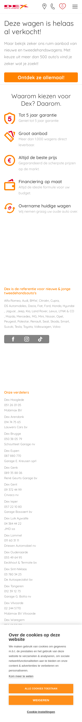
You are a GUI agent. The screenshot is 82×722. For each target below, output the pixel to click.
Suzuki (8, 327)
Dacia (32, 306)
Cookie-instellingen (41, 711)
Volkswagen (42, 327)
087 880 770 (12, 456)
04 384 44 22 (12, 524)
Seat (46, 321)
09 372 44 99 (13, 490)
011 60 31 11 (11, 540)
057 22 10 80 (13, 507)
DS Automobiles (15, 306)
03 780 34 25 (13, 574)
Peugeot (10, 321)
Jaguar (11, 311)
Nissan (50, 316)
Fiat (40, 306)
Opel (59, 316)
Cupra (55, 301)
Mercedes (23, 316)
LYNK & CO (66, 311)
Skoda (55, 321)
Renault (35, 321)
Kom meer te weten (21, 676)
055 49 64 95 (13, 557)
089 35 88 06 (13, 473)
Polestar (23, 321)
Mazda (10, 316)
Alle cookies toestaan (41, 688)
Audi (25, 301)
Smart (65, 321)
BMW (33, 301)
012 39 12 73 (12, 591)
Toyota (28, 327)
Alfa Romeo (12, 301)
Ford (47, 306)
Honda (56, 306)
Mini (41, 316)
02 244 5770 (12, 608)
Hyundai (68, 306)
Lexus (53, 311)
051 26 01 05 (12, 405)
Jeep (20, 311)
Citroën (44, 301)
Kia (28, 311)
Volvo (56, 327)
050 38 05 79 (13, 439)
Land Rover (39, 311)
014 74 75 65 (12, 422)
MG (34, 316)
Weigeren (41, 700)
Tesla (18, 327)
